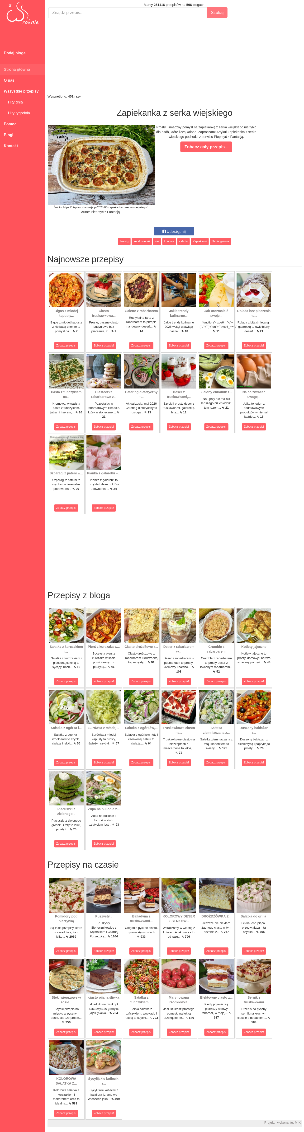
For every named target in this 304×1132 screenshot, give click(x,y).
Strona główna (17, 69)
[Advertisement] (175, 56)
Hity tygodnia (17, 113)
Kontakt (11, 146)
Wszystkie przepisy (21, 91)
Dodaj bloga (15, 53)
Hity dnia (13, 102)
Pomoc (10, 124)
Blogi (8, 135)
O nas (9, 80)
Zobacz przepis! (66, 345)
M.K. (298, 1122)
